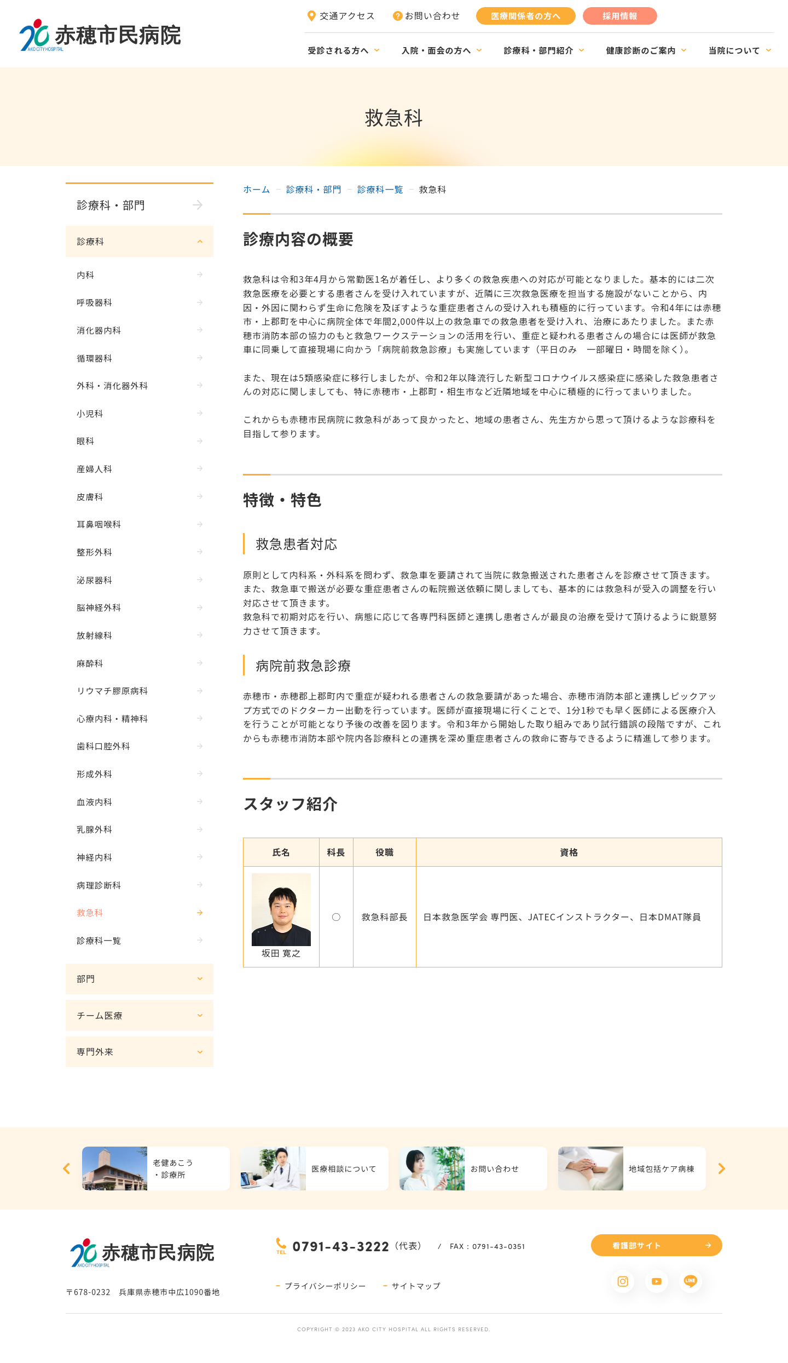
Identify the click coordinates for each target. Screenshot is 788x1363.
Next (722, 1181)
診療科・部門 (314, 189)
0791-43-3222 (341, 1258)
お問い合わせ (433, 15)
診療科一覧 (380, 189)
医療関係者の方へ (526, 15)
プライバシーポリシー (326, 1298)
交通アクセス (347, 15)
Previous (66, 1181)
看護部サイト (637, 1257)
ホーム (257, 189)
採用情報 (620, 15)
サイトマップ (416, 1298)
